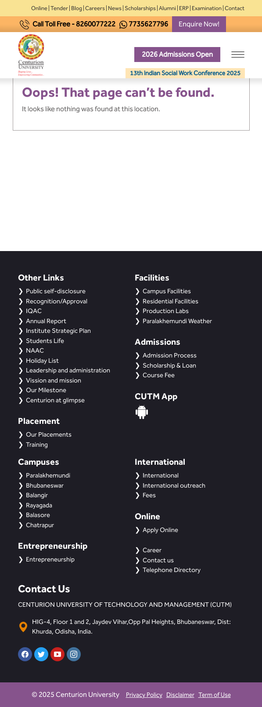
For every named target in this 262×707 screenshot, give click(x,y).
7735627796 (148, 24)
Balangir (37, 495)
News (115, 8)
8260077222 (95, 24)
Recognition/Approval (56, 301)
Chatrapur (40, 525)
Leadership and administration (68, 370)
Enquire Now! (199, 24)
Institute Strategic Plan (58, 331)
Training (37, 444)
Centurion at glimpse (55, 400)
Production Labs (166, 311)
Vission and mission (53, 380)
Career (152, 550)
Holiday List (42, 360)
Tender (59, 8)
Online (39, 8)
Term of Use (214, 695)
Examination (207, 8)
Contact (234, 8)
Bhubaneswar (45, 485)
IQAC (34, 311)
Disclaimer (180, 695)
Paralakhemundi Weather (177, 321)
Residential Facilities (170, 301)
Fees (149, 495)
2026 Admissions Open (177, 54)
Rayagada (39, 505)
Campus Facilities (167, 291)
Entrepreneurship (50, 559)
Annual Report (46, 321)
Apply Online (160, 530)
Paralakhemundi (48, 475)
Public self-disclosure (56, 291)
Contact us (158, 560)
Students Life (45, 341)
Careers (95, 8)
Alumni (167, 8)
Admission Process (170, 355)
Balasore (38, 515)
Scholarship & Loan (169, 365)
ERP (184, 8)
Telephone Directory (172, 570)
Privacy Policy (144, 695)
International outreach (174, 485)
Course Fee (159, 375)
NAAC (35, 350)
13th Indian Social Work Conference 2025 (185, 73)
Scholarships (140, 8)
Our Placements (49, 434)
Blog (76, 8)
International (161, 475)
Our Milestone (46, 390)
